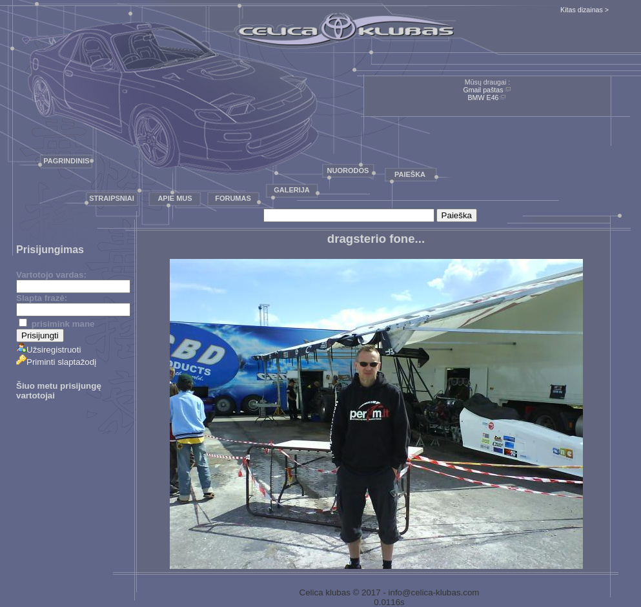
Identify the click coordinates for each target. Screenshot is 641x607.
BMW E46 (483, 97)
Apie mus (175, 198)
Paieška (409, 174)
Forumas (233, 198)
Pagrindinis (66, 161)
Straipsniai (111, 198)
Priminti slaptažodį (56, 362)
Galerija (292, 190)
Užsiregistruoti (48, 350)
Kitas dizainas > (584, 10)
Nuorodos (348, 170)
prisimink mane (56, 324)
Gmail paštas (483, 90)
